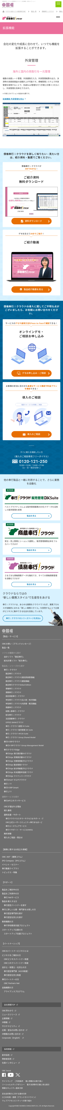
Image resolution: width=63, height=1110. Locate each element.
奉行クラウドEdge (12, 750)
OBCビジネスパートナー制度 (16, 959)
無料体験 (7, 834)
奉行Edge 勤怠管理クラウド (17, 765)
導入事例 (7, 810)
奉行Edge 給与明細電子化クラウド (19, 768)
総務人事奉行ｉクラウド (15, 711)
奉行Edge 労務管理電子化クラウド (19, 761)
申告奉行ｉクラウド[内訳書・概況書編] (21, 704)
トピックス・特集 (9, 872)
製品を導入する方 (9, 901)
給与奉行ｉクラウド (13, 715)
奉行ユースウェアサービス (16, 826)
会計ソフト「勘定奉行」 (14, 657)
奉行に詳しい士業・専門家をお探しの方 (19, 909)
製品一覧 (33, 11)
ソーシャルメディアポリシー (13, 1084)
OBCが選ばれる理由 (12, 806)
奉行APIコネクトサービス (15, 801)
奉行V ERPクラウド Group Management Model (25, 745)
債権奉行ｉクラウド (48, 11)
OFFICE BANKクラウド (15, 722)
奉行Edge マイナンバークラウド (18, 776)
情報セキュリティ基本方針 (12, 1088)
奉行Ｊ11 (8, 791)
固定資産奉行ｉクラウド (15, 696)
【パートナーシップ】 (11, 944)
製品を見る (31, 516)
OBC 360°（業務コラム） (13, 857)
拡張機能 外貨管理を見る (13, 99)
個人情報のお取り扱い (34, 1081)
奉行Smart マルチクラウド (15, 780)
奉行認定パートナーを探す (15, 905)
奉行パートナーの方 (10, 979)
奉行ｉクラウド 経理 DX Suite (17, 726)
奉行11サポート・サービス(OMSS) (19, 830)
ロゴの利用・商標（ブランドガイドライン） (19, 1097)
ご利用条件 (19, 1081)
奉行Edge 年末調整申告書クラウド (19, 772)
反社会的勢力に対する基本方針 (14, 1094)
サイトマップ (7, 1081)
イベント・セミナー (10, 865)
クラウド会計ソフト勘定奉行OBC (15, 11)
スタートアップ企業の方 (12, 930)
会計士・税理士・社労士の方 (14, 967)
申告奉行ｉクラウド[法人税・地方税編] (21, 700)
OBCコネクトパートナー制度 (16, 963)
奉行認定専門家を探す (13, 913)
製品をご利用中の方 (10, 894)
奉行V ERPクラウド (12, 742)
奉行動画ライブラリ (10, 868)
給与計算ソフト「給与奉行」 (16, 661)
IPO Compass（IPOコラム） (14, 861)
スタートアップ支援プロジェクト (18, 934)
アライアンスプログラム (14, 991)
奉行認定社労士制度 (12, 975)
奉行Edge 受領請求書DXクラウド (19, 757)
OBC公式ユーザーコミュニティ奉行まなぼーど (24, 822)
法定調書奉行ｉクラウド (15, 719)
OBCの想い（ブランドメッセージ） (17, 644)
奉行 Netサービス (11, 897)
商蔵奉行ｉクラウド (13, 707)
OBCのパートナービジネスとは (15, 951)
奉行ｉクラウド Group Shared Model (21, 737)
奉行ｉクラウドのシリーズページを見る (23, 618)
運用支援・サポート (12, 815)
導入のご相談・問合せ (13, 837)
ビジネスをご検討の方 (11, 955)
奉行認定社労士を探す (13, 917)
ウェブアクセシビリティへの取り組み (17, 1101)
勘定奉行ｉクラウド (13, 673)
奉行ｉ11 (8, 784)
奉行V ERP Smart (11, 788)
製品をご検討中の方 (10, 890)
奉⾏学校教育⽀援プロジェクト (17, 925)
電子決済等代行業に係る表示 (38, 1084)
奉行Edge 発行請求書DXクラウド (19, 753)
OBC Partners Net (12, 983)
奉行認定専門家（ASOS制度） (16, 971)
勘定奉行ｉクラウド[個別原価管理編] (20, 677)
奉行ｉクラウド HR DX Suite (17, 734)
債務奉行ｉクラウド (13, 692)
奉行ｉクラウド (10, 670)
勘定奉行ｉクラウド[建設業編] (17, 681)
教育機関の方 (7, 922)
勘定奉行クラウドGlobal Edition (18, 685)
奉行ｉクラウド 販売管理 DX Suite (19, 730)
